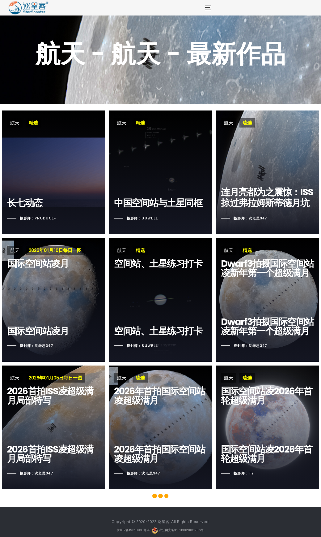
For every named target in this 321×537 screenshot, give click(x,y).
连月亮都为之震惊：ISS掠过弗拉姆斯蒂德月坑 (264, 199)
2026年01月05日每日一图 (55, 378)
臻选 (244, 123)
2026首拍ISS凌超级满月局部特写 (50, 454)
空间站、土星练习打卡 (158, 300)
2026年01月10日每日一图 (55, 250)
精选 (33, 123)
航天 (14, 123)
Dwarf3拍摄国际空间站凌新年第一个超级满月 (264, 327)
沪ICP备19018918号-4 (133, 530)
